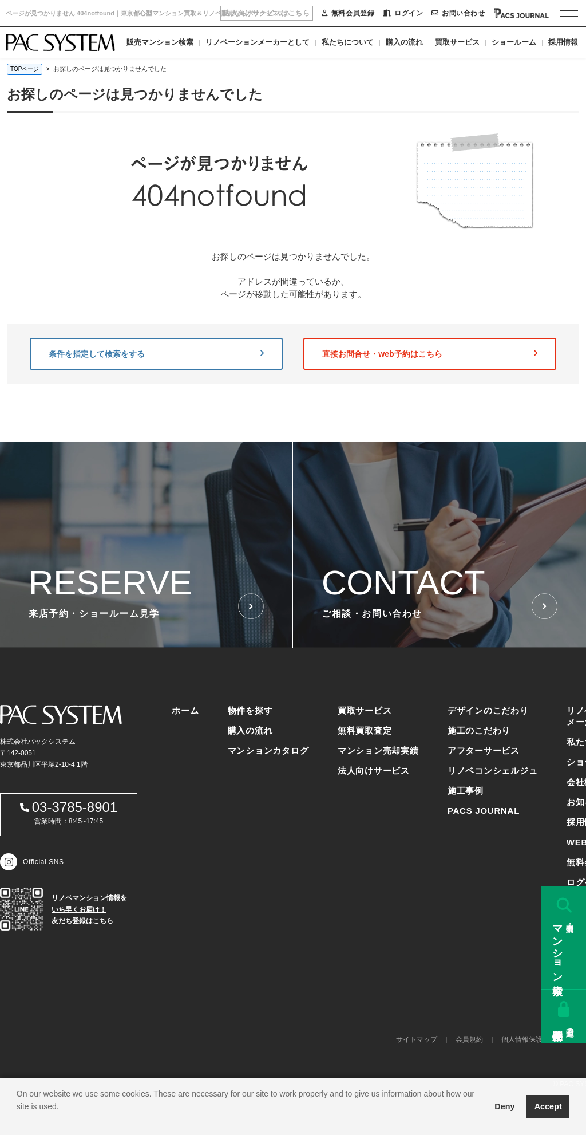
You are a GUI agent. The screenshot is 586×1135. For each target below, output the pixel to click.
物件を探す (250, 710)
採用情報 (563, 42)
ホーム (185, 710)
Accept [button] (548, 1106)
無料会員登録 (348, 13)
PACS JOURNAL (484, 810)
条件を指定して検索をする (156, 353)
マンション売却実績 (378, 750)
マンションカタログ (268, 750)
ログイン (403, 13)
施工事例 (466, 790)
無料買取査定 (365, 730)
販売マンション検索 (159, 42)
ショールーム (514, 42)
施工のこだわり (479, 730)
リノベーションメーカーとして (257, 42)
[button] (18, 1120)
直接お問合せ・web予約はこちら (429, 353)
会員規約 (469, 1039)
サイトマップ (416, 1039)
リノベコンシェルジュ (493, 770)
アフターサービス (484, 750)
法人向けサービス (374, 770)
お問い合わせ (458, 13)
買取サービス (457, 42)
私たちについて (348, 42)
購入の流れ (404, 42)
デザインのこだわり (488, 710)
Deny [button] (504, 1106)
